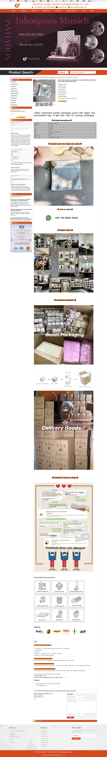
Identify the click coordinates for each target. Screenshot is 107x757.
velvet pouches (58, 690)
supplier (64, 690)
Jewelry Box (13, 86)
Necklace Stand (14, 91)
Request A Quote (71, 10)
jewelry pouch (48, 690)
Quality (11, 732)
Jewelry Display (14, 84)
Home (13, 10)
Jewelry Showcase (15, 93)
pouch (53, 690)
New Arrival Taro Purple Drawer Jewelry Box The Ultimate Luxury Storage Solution (20, 202)
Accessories (13, 100)
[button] (51, 66)
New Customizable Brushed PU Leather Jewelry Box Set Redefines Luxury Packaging (20, 220)
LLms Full (12, 742)
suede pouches (72, 690)
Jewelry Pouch (21, 77)
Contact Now (21, 117)
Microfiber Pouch (28, 77)
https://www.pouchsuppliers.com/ (78, 7)
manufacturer (39, 690)
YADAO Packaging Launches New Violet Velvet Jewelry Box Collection (21, 211)
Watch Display (14, 104)
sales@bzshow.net (62, 7)
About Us (34, 10)
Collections (13, 102)
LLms (11, 740)
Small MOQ (13, 81)
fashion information (14, 736)
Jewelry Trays (14, 88)
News (92, 10)
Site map (12, 738)
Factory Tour (46, 10)
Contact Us (58, 10)
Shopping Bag (14, 98)
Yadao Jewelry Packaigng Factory (18, 730)
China (44, 690)
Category (15, 77)
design (67, 690)
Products (23, 10)
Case (83, 10)
